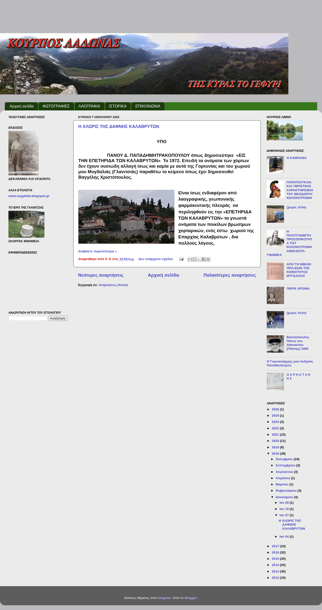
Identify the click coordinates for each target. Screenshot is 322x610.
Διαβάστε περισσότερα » (97, 251)
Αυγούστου (285, 472)
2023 (276, 422)
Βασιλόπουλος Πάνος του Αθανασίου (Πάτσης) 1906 (297, 343)
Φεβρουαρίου (286, 490)
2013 (276, 571)
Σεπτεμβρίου (286, 465)
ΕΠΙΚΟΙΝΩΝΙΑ (147, 106)
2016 (276, 552)
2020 (276, 441)
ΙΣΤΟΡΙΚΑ (118, 106)
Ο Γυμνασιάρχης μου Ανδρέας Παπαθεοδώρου (290, 363)
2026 (276, 409)
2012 (276, 577)
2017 (276, 546)
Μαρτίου (282, 484)
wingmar (164, 598)
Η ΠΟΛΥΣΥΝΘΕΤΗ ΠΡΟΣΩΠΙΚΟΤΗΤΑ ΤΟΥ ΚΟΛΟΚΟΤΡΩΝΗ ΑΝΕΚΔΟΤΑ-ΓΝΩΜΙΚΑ (289, 243)
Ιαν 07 (284, 515)
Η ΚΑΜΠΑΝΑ (296, 158)
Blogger (191, 598)
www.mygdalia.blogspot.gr (29, 196)
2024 (276, 415)
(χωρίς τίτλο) (296, 207)
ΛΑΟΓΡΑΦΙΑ (89, 106)
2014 (276, 565)
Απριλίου (283, 478)
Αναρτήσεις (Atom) (113, 285)
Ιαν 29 (284, 502)
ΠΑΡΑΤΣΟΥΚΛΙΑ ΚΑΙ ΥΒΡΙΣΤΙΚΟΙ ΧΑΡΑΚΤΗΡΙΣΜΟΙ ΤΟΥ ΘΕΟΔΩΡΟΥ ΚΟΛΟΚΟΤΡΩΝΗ (299, 190)
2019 (276, 447)
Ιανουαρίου (285, 497)
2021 (276, 434)
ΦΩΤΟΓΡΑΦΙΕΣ (56, 106)
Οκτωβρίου (285, 459)
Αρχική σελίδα (22, 106)
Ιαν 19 (284, 509)
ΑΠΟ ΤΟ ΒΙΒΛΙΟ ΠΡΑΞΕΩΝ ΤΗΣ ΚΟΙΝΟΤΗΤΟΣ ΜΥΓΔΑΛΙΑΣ (298, 270)
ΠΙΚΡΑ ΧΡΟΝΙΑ (298, 288)
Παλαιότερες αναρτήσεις (230, 275)
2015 (276, 558)
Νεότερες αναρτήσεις (101, 275)
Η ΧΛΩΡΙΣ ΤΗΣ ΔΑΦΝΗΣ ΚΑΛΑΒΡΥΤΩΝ (118, 126)
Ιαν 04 (284, 536)
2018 (276, 453)
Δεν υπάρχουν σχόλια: (156, 259)
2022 (276, 428)
